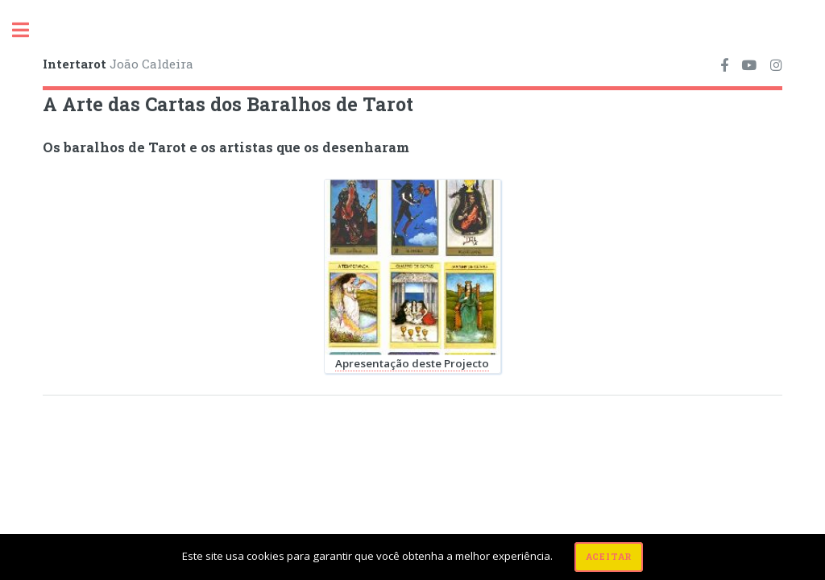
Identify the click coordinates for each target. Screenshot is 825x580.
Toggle (29, 30)
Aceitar (609, 556)
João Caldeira (118, 64)
